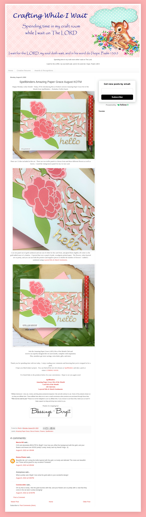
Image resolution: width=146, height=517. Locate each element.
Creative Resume (24, 70)
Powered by (117, 105)
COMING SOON (52, 370)
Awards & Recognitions (44, 70)
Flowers (42, 431)
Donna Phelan (21, 457)
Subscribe (117, 97)
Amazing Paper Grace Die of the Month (50, 382)
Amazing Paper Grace (23, 431)
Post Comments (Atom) (28, 505)
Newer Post (15, 502)
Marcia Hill (20, 442)
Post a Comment (19, 497)
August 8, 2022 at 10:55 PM (25, 493)
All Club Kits (50, 387)
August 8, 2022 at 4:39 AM (25, 450)
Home (10, 70)
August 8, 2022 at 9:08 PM (25, 478)
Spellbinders (69, 368)
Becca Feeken (34, 431)
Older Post (86, 502)
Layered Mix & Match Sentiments (55, 260)
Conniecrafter (21, 485)
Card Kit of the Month (51, 384)
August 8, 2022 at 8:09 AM (25, 465)
